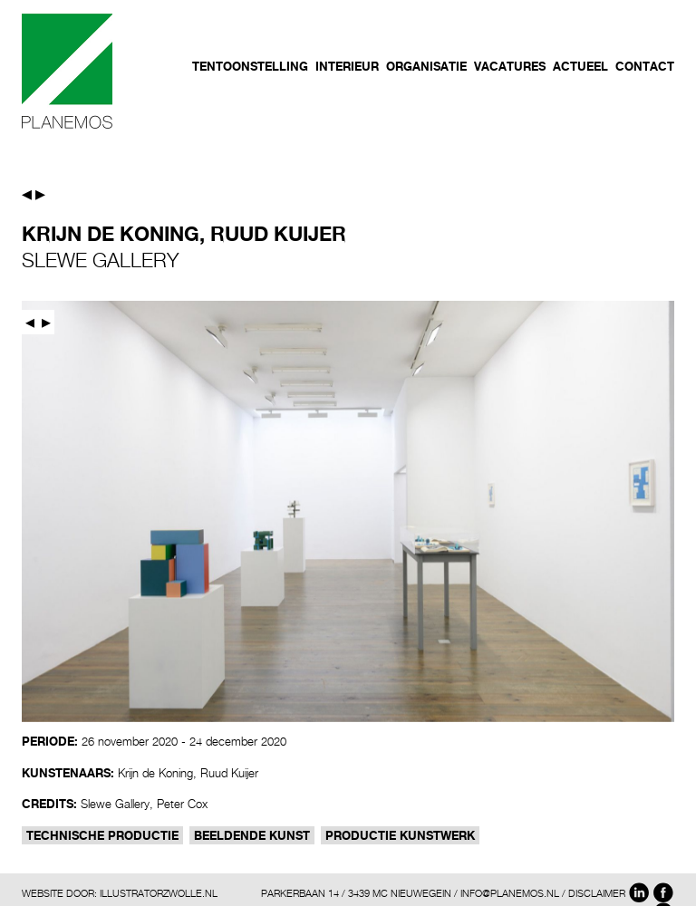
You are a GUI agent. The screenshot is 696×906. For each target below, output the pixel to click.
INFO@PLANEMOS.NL (509, 893)
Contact (644, 66)
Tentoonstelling (250, 66)
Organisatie (426, 66)
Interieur (347, 66)
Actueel (580, 66)
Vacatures (510, 66)
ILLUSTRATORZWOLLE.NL (159, 893)
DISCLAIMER (596, 893)
